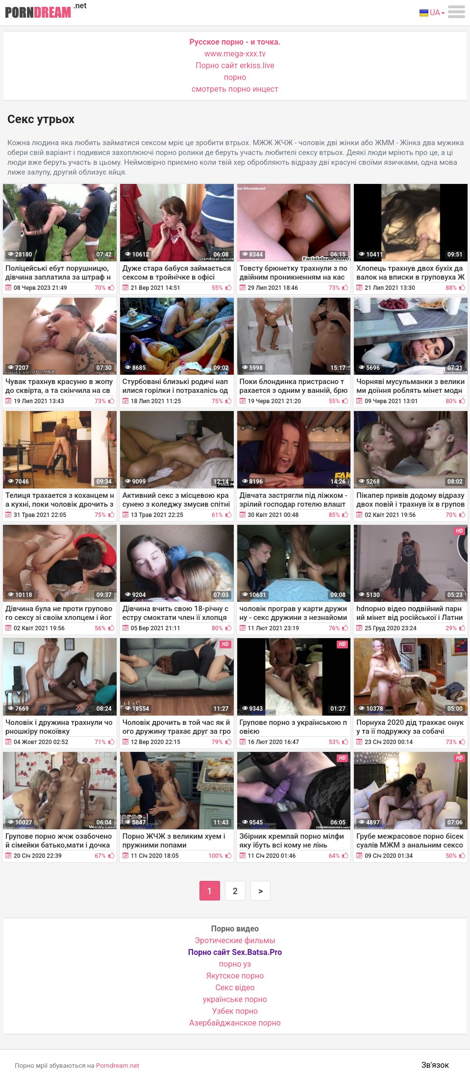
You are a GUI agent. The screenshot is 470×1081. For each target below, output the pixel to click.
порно (235, 77)
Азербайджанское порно (235, 1023)
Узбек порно (235, 1011)
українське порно (235, 999)
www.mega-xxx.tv (235, 53)
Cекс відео (234, 987)
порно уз (235, 964)
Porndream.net (117, 1065)
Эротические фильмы (235, 940)
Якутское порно (235, 975)
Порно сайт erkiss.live (235, 65)
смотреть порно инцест (235, 89)
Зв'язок (435, 1065)
